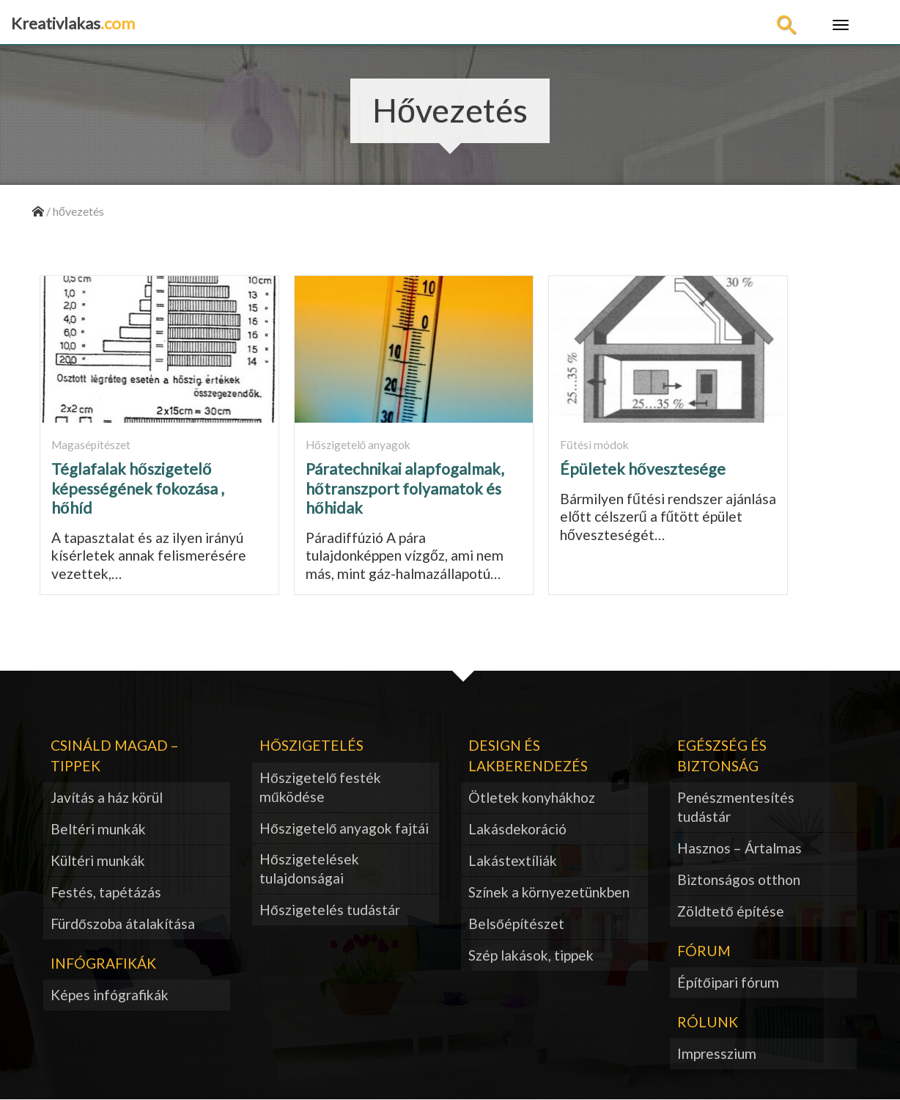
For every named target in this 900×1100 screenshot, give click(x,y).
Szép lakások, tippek (531, 955)
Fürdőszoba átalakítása (123, 923)
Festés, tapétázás (106, 892)
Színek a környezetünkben (549, 892)
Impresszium (716, 1053)
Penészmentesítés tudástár (735, 807)
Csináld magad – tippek (115, 755)
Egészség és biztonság (722, 755)
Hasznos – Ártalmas (739, 847)
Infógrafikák (103, 963)
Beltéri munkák (98, 828)
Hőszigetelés (311, 745)
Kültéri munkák (98, 860)
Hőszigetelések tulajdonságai (309, 868)
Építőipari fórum (728, 982)
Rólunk (707, 1021)
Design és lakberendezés (528, 755)
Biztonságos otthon (738, 879)
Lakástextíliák (512, 860)
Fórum (704, 950)
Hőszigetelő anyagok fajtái (344, 828)
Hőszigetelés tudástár (329, 909)
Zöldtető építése (730, 911)
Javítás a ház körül (107, 797)
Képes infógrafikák (110, 994)
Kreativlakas (73, 23)
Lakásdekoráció (517, 828)
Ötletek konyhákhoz (531, 797)
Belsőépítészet (516, 923)
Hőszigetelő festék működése (320, 787)
